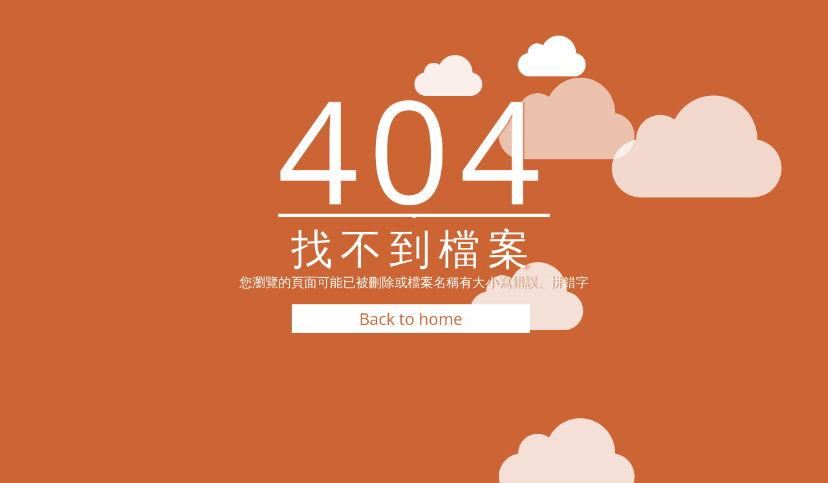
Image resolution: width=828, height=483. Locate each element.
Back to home (411, 319)
